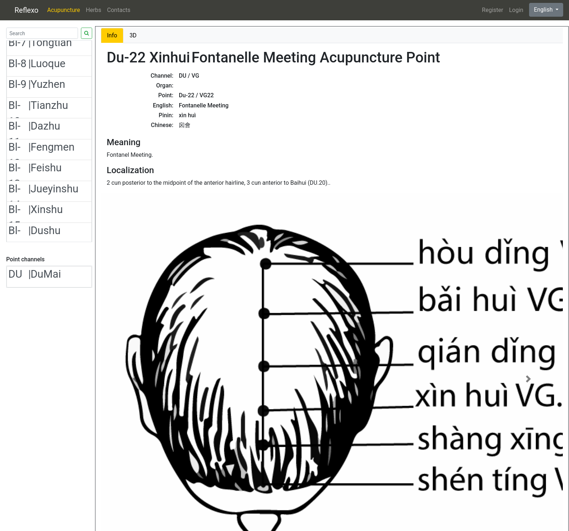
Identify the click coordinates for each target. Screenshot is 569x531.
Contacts (118, 10)
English (544, 9)
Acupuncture (63, 10)
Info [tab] (112, 35)
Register (492, 10)
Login (516, 10)
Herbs (94, 10)
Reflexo (26, 10)
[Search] (42, 33)
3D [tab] (133, 35)
